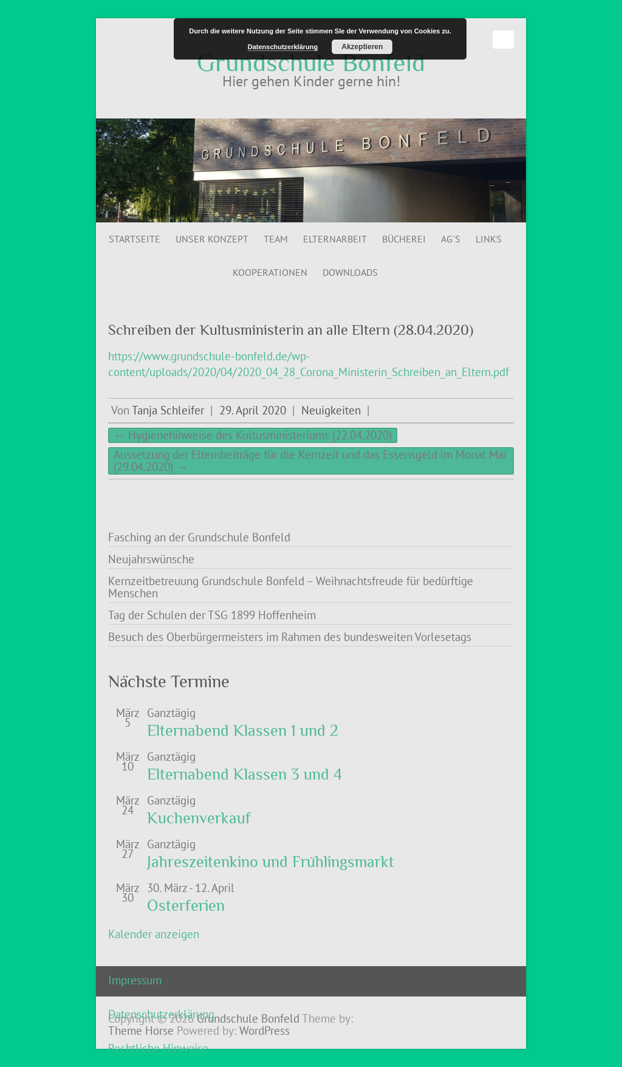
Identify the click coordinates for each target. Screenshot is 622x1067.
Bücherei (404, 239)
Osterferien (186, 905)
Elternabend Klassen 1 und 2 (242, 730)
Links (489, 239)
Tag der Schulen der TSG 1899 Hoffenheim (212, 615)
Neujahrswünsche (151, 559)
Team (276, 239)
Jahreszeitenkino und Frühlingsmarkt (270, 862)
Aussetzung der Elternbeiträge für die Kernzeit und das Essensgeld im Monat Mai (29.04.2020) (310, 460)
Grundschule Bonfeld (311, 62)
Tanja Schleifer (168, 410)
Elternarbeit (335, 239)
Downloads (350, 272)
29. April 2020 (252, 410)
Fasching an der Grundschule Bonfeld (199, 537)
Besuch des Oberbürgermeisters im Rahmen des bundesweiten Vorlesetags (289, 637)
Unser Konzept (212, 239)
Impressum (135, 980)
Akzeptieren (362, 47)
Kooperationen (270, 272)
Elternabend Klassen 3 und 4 (244, 774)
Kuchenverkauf (199, 818)
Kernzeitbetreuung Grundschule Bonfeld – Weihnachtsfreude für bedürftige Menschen (290, 587)
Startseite (134, 239)
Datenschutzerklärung (161, 1014)
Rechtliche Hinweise (158, 1048)
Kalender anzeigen (153, 934)
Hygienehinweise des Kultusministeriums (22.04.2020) (253, 435)
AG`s (450, 239)
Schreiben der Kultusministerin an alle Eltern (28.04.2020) (290, 329)
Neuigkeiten (331, 410)
